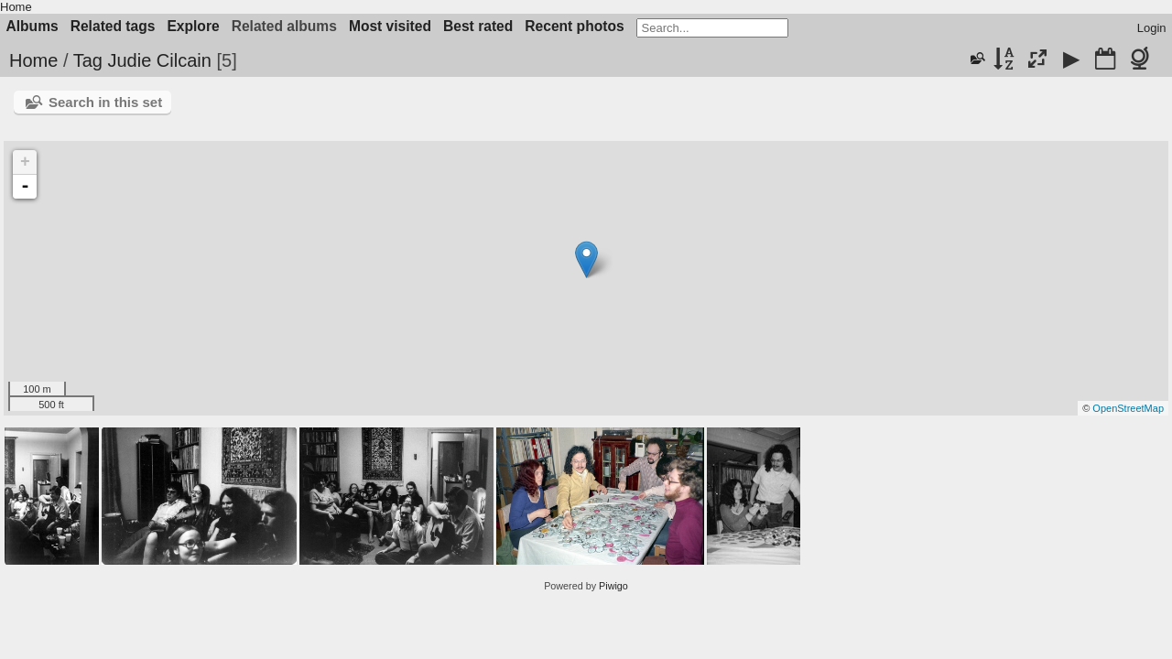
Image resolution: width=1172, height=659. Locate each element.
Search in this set (105, 102)
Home (16, 7)
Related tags (113, 26)
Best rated (478, 26)
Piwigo (613, 585)
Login (1152, 28)
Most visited (390, 26)
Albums (32, 26)
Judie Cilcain (159, 60)
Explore (193, 26)
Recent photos (574, 26)
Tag (88, 60)
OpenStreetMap (1128, 408)
